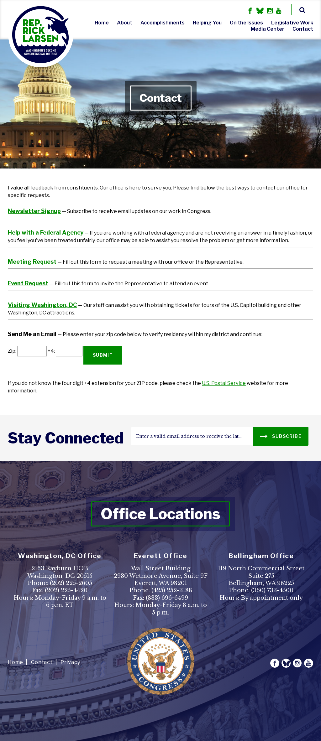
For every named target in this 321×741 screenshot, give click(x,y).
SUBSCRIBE (281, 436)
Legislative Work (292, 23)
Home (102, 23)
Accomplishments (162, 23)
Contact (302, 29)
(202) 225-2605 (71, 583)
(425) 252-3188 (171, 590)
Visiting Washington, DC (42, 305)
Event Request (28, 283)
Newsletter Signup (34, 211)
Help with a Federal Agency (45, 232)
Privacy (70, 662)
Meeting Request (32, 261)
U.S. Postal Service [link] (224, 383)
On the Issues (246, 23)
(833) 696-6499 (167, 597)
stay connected (66, 438)
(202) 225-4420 (66, 590)
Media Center (267, 29)
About (124, 23)
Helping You (207, 23)
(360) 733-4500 (272, 590)
